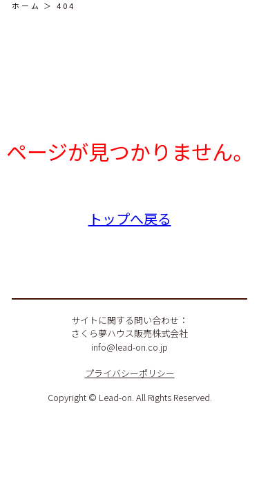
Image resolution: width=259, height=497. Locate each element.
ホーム (26, 5)
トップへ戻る (129, 218)
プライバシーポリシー (130, 373)
